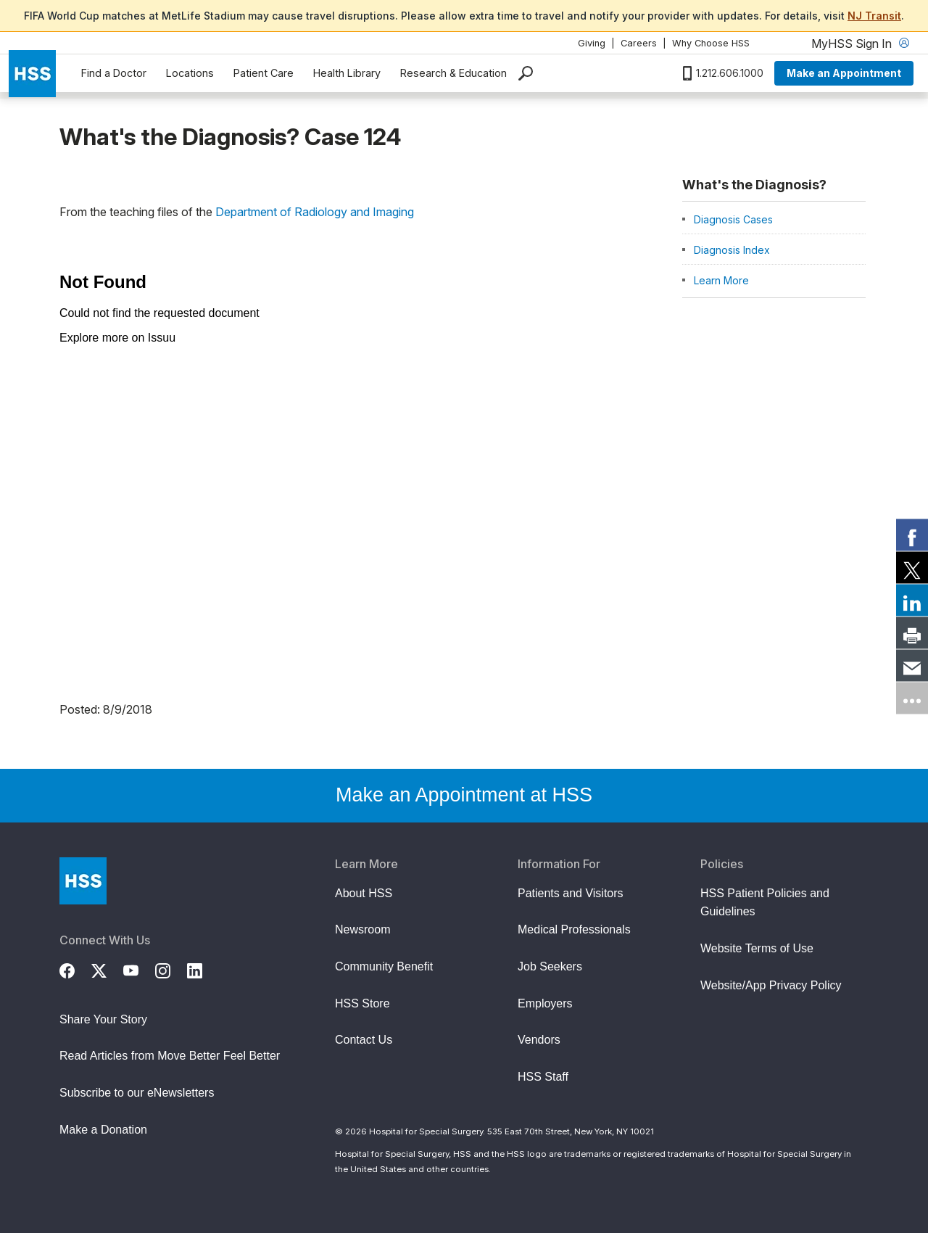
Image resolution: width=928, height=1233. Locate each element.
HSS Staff (543, 1077)
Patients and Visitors (571, 893)
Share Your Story (103, 1019)
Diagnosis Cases (733, 219)
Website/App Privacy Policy (770, 985)
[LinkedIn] (203, 969)
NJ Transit (874, 15)
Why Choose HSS (711, 43)
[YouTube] (139, 969)
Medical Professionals (574, 929)
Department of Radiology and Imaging (314, 212)
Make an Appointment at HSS (464, 795)
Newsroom (362, 929)
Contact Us (363, 1040)
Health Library (347, 73)
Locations (190, 73)
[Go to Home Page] (83, 880)
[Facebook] (75, 969)
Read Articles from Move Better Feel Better (169, 1056)
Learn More (721, 280)
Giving (591, 43)
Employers (545, 1003)
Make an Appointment (844, 73)
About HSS (363, 893)
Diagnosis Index (732, 250)
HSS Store (362, 1003)
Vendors (539, 1040)
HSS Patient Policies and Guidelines (764, 902)
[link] (912, 535)
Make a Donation (103, 1129)
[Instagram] (171, 969)
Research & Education (453, 73)
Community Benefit (384, 966)
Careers (639, 43)
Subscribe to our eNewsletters (136, 1092)
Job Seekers (550, 966)
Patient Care (263, 73)
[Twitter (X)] (107, 969)
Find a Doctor (113, 73)
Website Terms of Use (756, 948)
